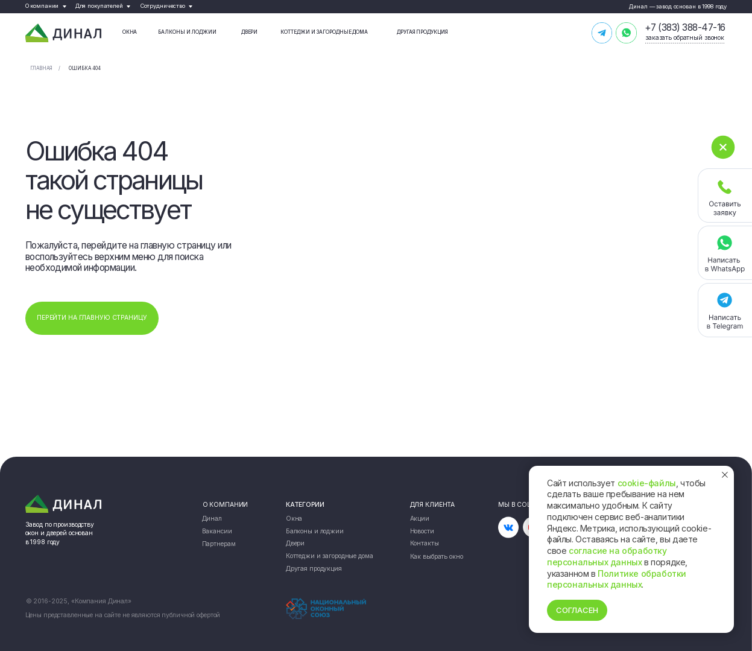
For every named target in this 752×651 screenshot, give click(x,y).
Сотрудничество (163, 5)
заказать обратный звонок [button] (684, 38)
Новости (422, 531)
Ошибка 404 (85, 68)
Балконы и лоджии (187, 32)
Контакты (424, 544)
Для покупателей (99, 5)
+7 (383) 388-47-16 (685, 27)
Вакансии (217, 531)
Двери (249, 32)
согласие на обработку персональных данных (607, 556)
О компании (42, 5)
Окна (129, 32)
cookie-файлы (647, 483)
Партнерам (219, 544)
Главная (41, 68)
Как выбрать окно (436, 556)
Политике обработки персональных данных (616, 579)
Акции (419, 518)
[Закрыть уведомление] (725, 475)
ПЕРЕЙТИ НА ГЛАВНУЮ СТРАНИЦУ (92, 318)
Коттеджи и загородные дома (324, 32)
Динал (212, 518)
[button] (725, 195)
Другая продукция (422, 32)
